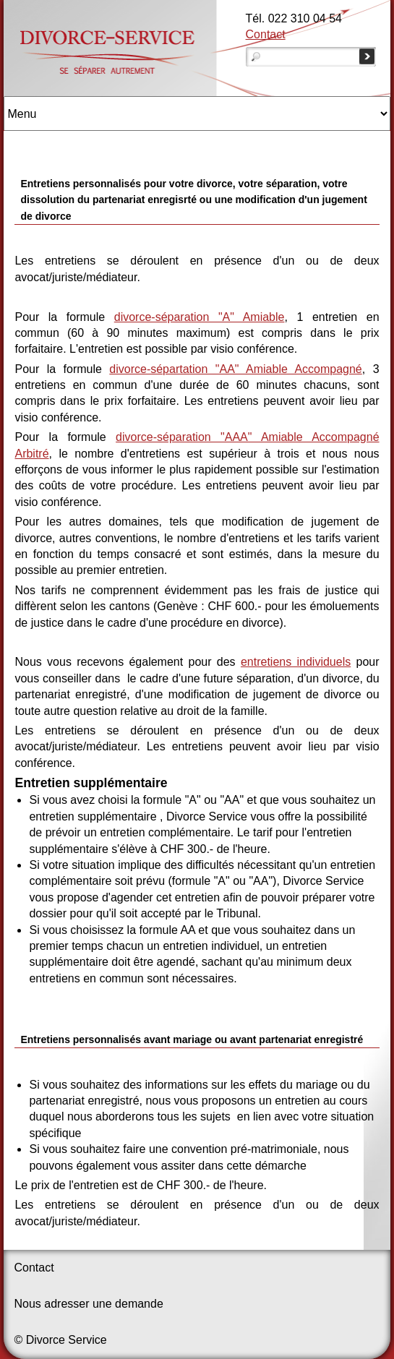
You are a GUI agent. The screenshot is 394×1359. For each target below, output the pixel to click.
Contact (266, 34)
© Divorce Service (60, 1340)
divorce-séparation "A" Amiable (199, 317)
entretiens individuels (296, 662)
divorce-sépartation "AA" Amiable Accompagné (235, 369)
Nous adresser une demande (88, 1304)
